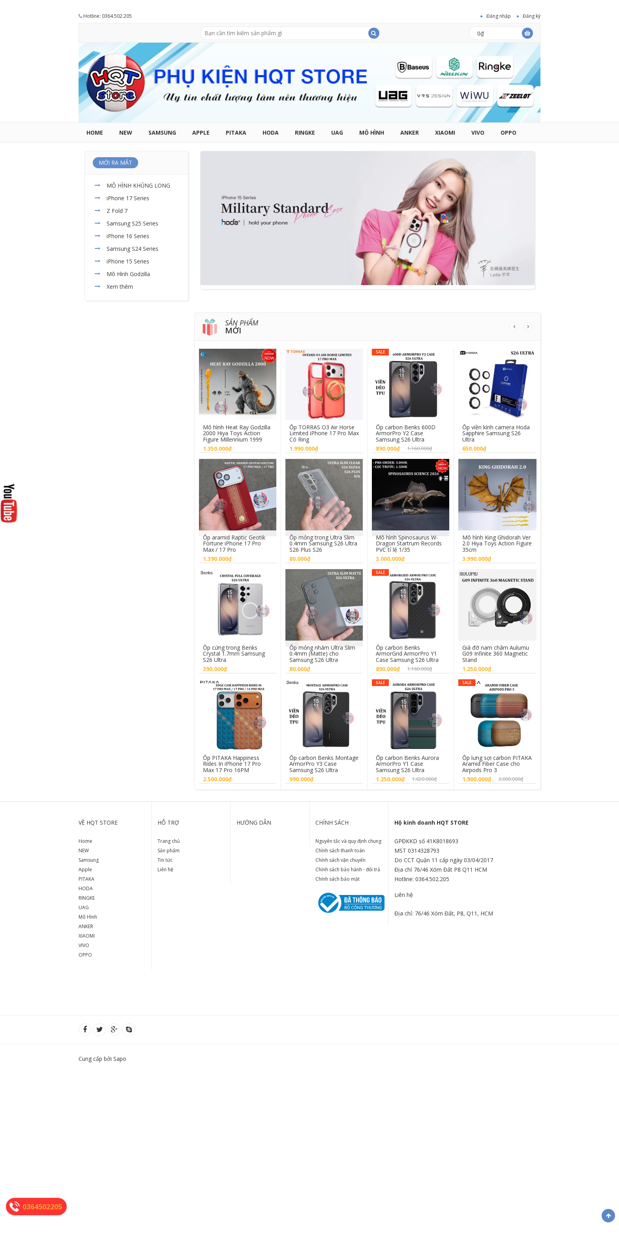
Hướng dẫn (253, 822)
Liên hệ (403, 895)
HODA (271, 132)
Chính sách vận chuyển (340, 860)
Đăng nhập (498, 16)
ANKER (409, 132)
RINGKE (305, 132)
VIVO (477, 132)
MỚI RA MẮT (115, 162)
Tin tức (165, 860)
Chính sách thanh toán (340, 850)
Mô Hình (371, 132)
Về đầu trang (608, 1215)
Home (94, 132)
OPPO (508, 132)
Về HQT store (98, 822)
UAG (337, 132)
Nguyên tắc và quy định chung (348, 841)
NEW (125, 132)
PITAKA (236, 132)
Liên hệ (165, 869)
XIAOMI (445, 132)
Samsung (162, 132)
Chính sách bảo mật (337, 879)
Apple (201, 132)
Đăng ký (531, 16)
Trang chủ (169, 841)
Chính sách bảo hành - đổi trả (347, 869)
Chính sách (332, 822)
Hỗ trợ (168, 822)
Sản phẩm (169, 850)
